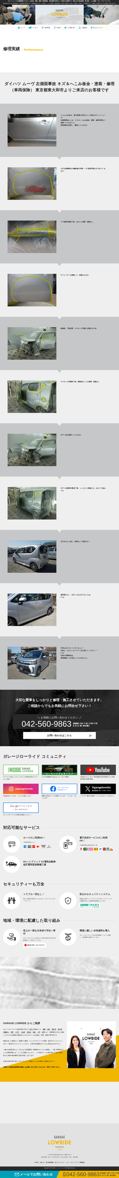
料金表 (57, 28)
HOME (36, 1163)
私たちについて (97, 28)
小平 (43, 1033)
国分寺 (55, 1030)
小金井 (27, 1033)
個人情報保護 (49, 1163)
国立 (49, 1030)
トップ (21, 28)
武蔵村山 (9, 1033)
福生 (39, 1033)
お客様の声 (69, 28)
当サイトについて (59, 1163)
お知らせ (42, 1163)
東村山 (33, 1033)
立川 (30, 1030)
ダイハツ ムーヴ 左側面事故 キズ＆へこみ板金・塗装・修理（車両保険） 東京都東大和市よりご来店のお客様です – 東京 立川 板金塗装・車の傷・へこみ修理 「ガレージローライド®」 (59, 1)
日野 (15, 1033)
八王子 (21, 1033)
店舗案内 (83, 28)
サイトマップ (74, 1163)
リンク (67, 1163)
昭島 (44, 1030)
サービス (33, 28)
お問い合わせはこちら (59, 736)
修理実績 (46, 28)
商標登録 (81, 1163)
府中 (48, 1033)
